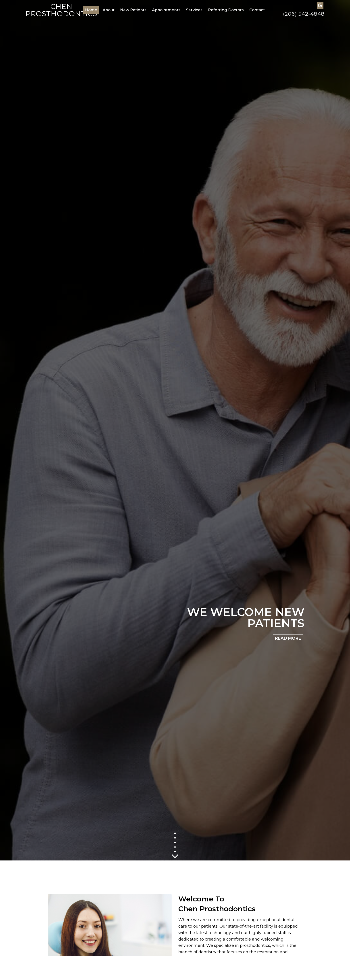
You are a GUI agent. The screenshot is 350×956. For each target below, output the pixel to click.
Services (194, 10)
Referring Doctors (226, 10)
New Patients (133, 10)
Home (91, 10)
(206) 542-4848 (304, 14)
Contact (257, 10)
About (109, 10)
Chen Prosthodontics (61, 10)
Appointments (166, 10)
